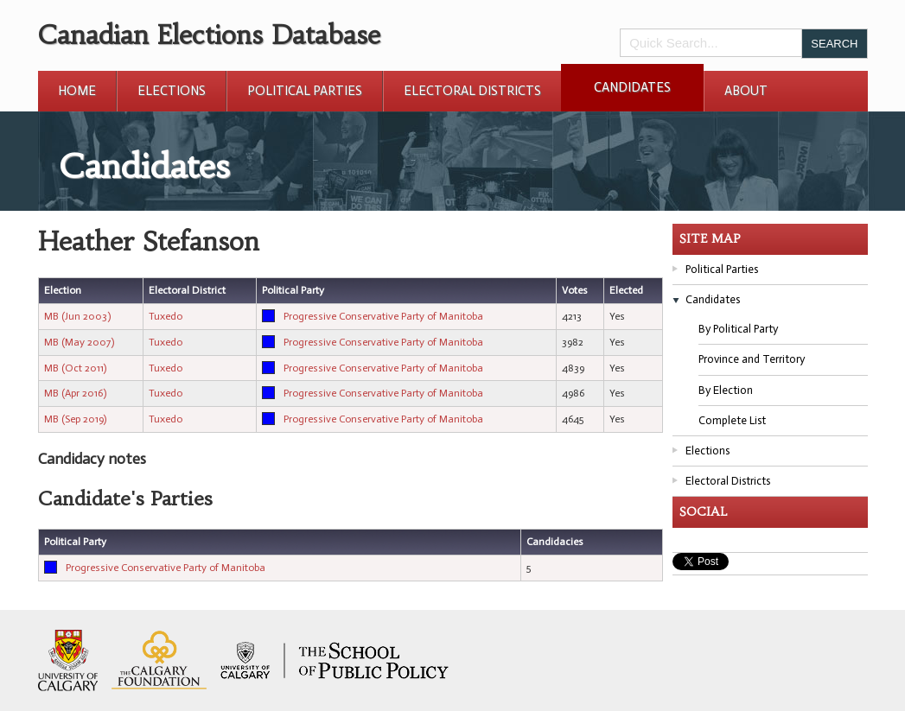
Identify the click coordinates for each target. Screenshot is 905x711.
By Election (725, 390)
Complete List (732, 420)
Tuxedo (165, 316)
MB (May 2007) (79, 342)
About (746, 90)
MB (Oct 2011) (75, 368)
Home (77, 90)
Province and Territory (751, 358)
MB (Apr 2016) (75, 393)
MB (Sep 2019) (75, 419)
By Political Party (738, 328)
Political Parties (304, 90)
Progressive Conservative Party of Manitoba (383, 316)
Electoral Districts (472, 90)
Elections (171, 90)
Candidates (632, 87)
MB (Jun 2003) (77, 316)
